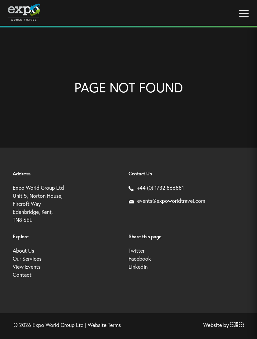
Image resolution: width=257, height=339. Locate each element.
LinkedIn (138, 266)
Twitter (136, 250)
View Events (26, 266)
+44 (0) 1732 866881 (156, 187)
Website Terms (104, 324)
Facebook (139, 258)
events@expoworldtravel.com (166, 200)
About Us (23, 250)
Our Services (27, 258)
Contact (22, 274)
